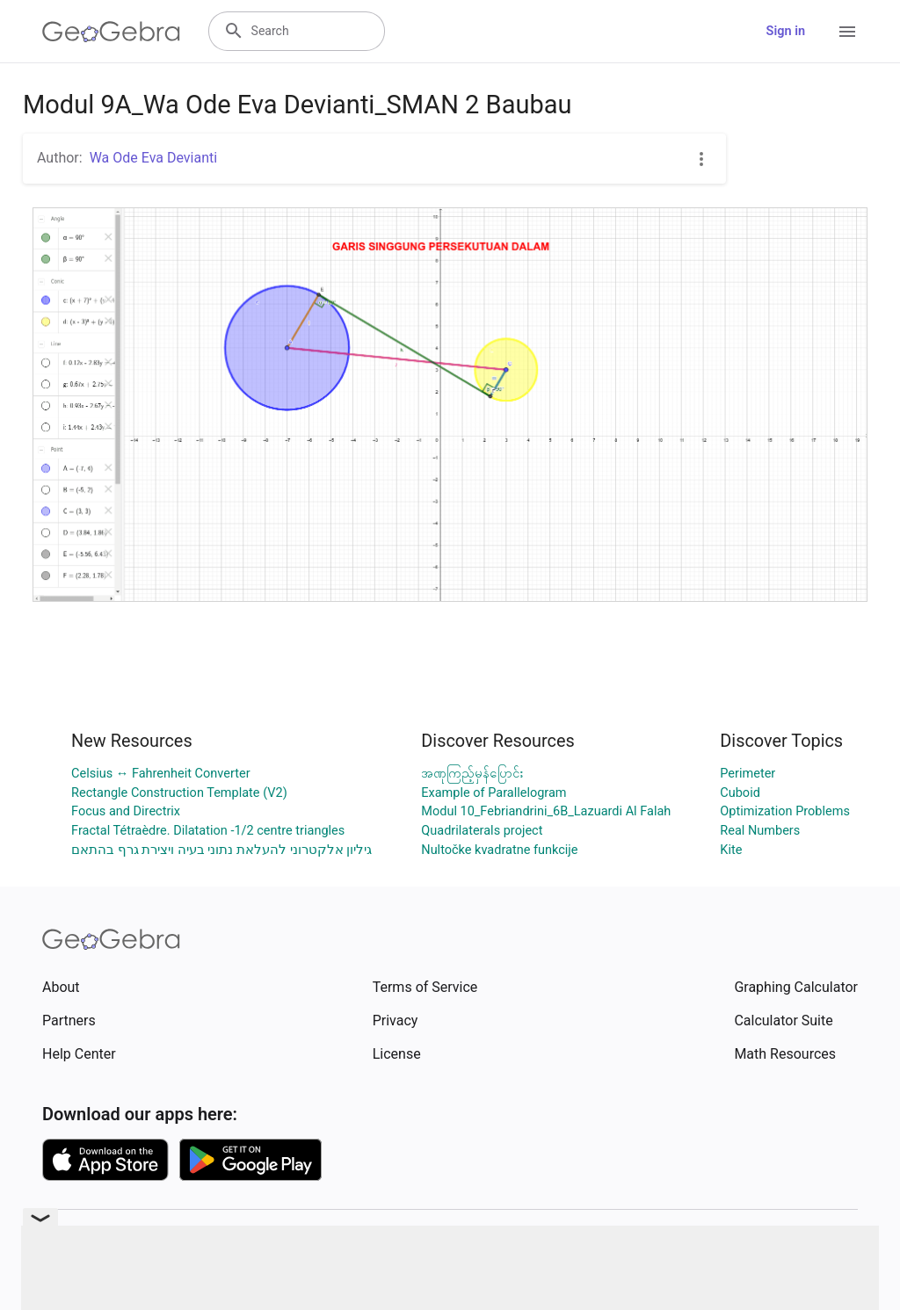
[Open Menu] (847, 31)
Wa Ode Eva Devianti (153, 157)
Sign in (785, 31)
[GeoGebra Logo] (111, 31)
